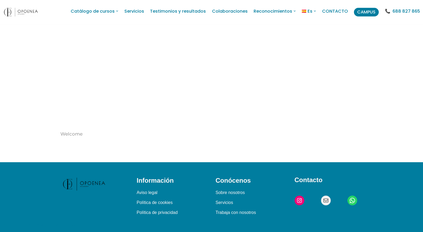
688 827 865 (406, 11)
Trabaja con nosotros (236, 212)
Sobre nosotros (230, 192)
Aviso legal (147, 192)
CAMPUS (366, 12)
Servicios (224, 202)
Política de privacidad (157, 212)
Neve (9, 225)
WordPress (66, 225)
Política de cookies (155, 202)
